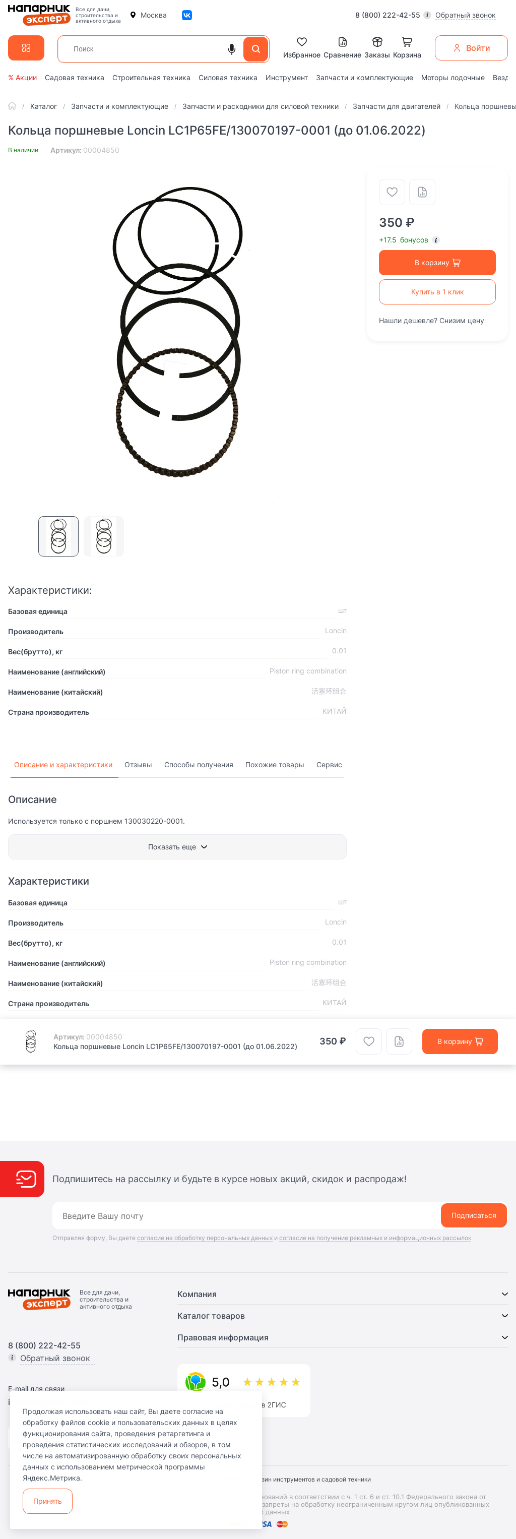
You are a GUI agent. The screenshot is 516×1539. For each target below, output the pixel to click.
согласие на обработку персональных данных (205, 1238)
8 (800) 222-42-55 (387, 15)
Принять (47, 1501)
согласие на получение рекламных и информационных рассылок (375, 1238)
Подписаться (474, 1215)
